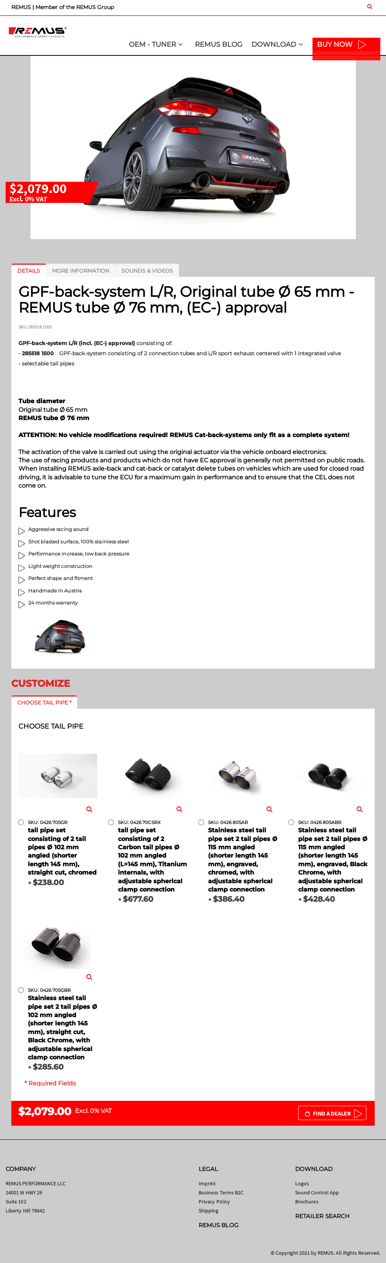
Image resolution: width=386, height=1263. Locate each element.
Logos (302, 1183)
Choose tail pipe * (44, 702)
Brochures (307, 1201)
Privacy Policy (214, 1201)
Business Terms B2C (221, 1192)
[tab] (28, 271)
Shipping (209, 1210)
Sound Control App (317, 1192)
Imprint (207, 1183)
